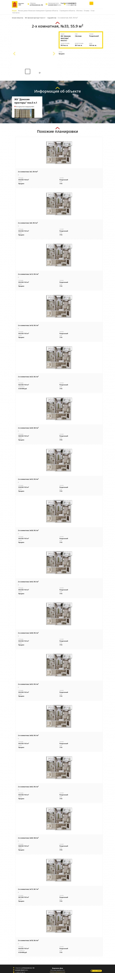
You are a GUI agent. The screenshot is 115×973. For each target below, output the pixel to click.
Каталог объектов (18, 15)
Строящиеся (63, 10)
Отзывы (82, 10)
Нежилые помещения (34, 10)
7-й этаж (78, 33)
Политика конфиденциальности (57, 969)
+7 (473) (71, 3)
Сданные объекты (49, 10)
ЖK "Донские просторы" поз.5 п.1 (39, 15)
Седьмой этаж (58, 15)
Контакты (96, 10)
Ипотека (74, 10)
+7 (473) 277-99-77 (20, 970)
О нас (88, 10)
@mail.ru (54, 5)
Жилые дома (22, 10)
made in (97, 968)
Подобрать (92, 4)
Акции (14, 10)
